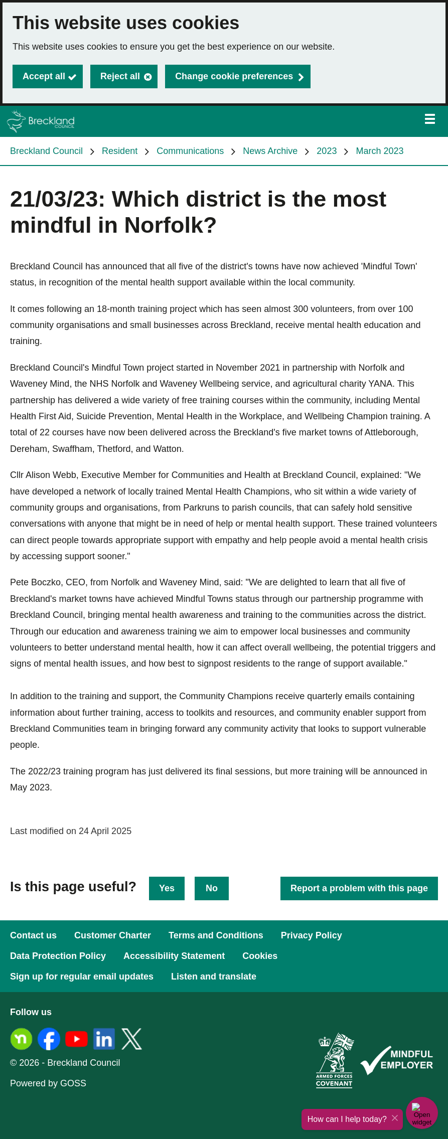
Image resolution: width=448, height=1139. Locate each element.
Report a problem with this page (359, 888)
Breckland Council (46, 151)
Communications (190, 151)
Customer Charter (112, 935)
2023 (327, 151)
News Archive (270, 151)
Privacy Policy (311, 935)
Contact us (33, 935)
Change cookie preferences (234, 76)
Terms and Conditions (216, 935)
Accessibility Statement (174, 956)
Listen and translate (213, 976)
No (212, 888)
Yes (167, 888)
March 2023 (379, 151)
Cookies (259, 956)
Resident (119, 151)
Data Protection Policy (58, 956)
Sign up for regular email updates (82, 976)
